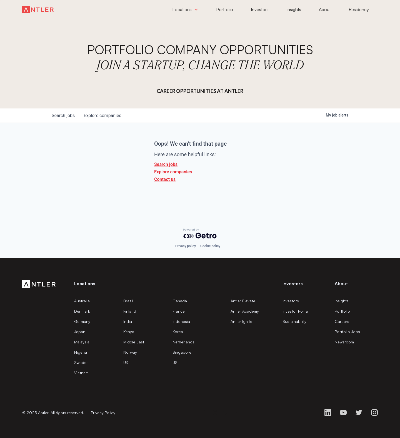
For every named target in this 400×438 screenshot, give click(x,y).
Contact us (165, 179)
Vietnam (81, 372)
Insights (342, 300)
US (175, 362)
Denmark (82, 311)
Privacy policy (185, 246)
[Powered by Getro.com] (200, 234)
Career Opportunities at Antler (200, 91)
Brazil (128, 300)
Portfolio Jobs (347, 331)
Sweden (81, 362)
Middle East (133, 342)
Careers (342, 321)
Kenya (128, 331)
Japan (79, 331)
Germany (82, 321)
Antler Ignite (241, 321)
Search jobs (166, 164)
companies (102, 115)
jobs (63, 115)
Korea (177, 331)
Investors (290, 300)
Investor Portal (295, 311)
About (341, 283)
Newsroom (344, 342)
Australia (82, 300)
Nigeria (80, 352)
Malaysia (81, 342)
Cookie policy (210, 246)
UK (125, 362)
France (178, 311)
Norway (130, 352)
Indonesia (181, 321)
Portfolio (342, 311)
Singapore (181, 352)
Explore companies (173, 171)
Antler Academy (245, 311)
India (127, 321)
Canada (179, 300)
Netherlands (183, 342)
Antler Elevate (243, 300)
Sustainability (294, 321)
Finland (129, 311)
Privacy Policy (103, 412)
